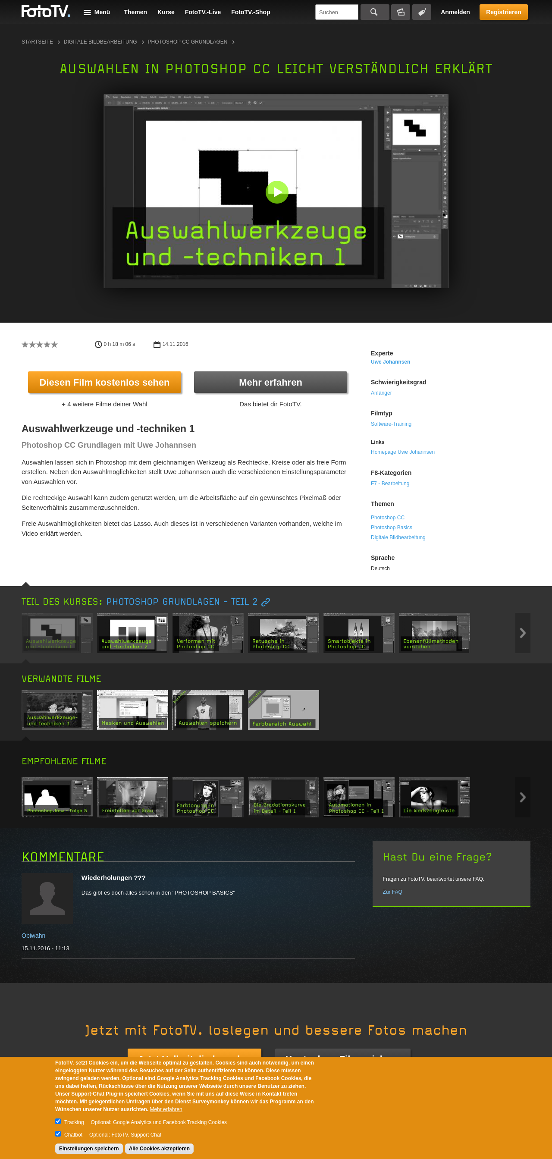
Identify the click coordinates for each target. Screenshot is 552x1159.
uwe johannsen (390, 362)
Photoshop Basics (391, 528)
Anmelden (455, 12)
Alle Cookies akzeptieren (159, 1149)
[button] (278, 193)
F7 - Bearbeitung (390, 484)
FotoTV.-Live (203, 12)
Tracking (74, 1122)
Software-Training (391, 424)
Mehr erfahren (270, 382)
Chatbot (73, 1135)
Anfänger (381, 393)
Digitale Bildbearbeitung (100, 42)
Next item (522, 633)
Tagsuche (421, 12)
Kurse (166, 12)
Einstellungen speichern (89, 1149)
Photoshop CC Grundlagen (188, 42)
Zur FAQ (392, 892)
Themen (135, 12)
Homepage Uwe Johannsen (403, 452)
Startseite (37, 42)
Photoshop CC (388, 518)
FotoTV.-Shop (250, 12)
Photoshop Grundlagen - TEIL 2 (182, 602)
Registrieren (503, 12)
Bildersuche (400, 12)
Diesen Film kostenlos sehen (105, 382)
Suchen (375, 12)
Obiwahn (33, 935)
